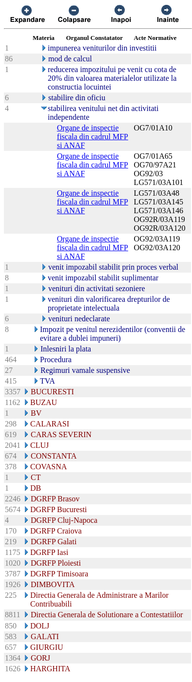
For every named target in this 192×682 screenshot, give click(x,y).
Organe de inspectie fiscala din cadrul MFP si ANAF (92, 136)
